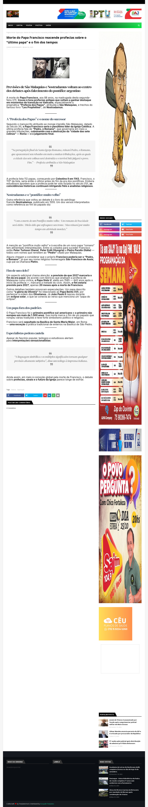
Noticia (13, 390)
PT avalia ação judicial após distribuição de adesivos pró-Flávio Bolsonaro (124, 742)
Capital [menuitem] (19, 25)
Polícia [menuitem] (29, 25)
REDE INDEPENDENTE (15, 47)
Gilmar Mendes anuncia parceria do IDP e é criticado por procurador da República (125, 732)
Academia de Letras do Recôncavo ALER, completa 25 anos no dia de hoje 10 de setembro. (124, 769)
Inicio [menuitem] (10, 25)
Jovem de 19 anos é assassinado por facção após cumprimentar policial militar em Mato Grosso (123, 722)
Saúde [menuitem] (48, 25)
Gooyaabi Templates (47, 804)
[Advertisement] (120, 693)
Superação (19, 32)
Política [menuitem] (38, 25)
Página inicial (10, 32)
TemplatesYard (24, 804)
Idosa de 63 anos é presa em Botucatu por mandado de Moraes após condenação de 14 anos (124, 792)
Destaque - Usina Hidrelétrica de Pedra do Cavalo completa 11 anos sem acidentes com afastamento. (124, 780)
